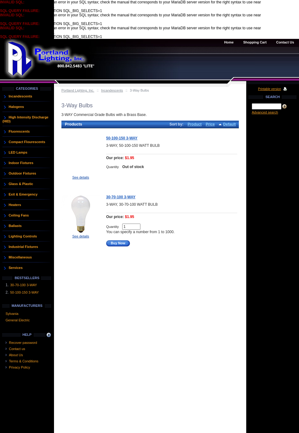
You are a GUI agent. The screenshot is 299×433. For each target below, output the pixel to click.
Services (16, 268)
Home (229, 42)
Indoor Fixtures (21, 163)
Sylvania (12, 313)
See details (80, 177)
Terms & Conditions (23, 361)
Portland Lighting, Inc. (77, 90)
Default (229, 124)
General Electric (18, 320)
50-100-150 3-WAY (122, 138)
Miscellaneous (20, 257)
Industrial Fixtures (23, 247)
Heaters (15, 205)
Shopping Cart (255, 42)
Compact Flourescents (27, 142)
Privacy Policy (19, 367)
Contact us (17, 349)
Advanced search (265, 112)
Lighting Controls (23, 236)
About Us (16, 355)
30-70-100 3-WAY (120, 197)
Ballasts (15, 226)
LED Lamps (18, 152)
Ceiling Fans (19, 215)
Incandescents (112, 90)
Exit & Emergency (23, 194)
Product (194, 124)
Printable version (269, 89)
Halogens (16, 107)
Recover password (23, 342)
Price (210, 124)
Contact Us (285, 42)
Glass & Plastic (21, 184)
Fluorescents (19, 131)
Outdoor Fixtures (22, 173)
